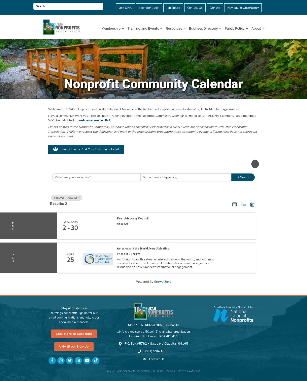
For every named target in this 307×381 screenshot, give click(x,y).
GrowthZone (162, 282)
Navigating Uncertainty (243, 8)
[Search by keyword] (96, 177)
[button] (255, 164)
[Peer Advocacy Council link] (98, 226)
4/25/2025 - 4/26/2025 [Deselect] (66, 197)
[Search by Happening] (186, 177)
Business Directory (203, 28)
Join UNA (125, 8)
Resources (174, 28)
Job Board (173, 8)
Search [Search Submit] (243, 177)
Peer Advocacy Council (133, 218)
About (256, 28)
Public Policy (235, 28)
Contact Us (195, 8)
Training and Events (143, 28)
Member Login (149, 8)
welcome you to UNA (94, 120)
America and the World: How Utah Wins (143, 248)
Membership (111, 28)
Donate (215, 8)
